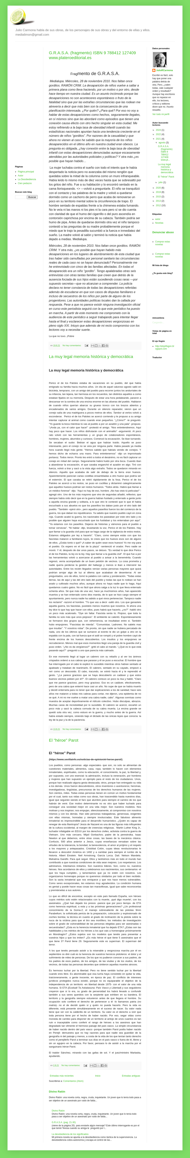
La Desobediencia (27, 179)
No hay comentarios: (72, 345)
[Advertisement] (26, 103)
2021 (159, 139)
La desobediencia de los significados (70, 1134)
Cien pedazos (25, 183)
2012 (159, 205)
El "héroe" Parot (63, 740)
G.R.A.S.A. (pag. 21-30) (64, 1122)
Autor (20, 175)
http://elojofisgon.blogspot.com (164, 347)
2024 (159, 130)
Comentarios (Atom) (73, 1081)
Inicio (97, 1076)
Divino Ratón (57, 1091)
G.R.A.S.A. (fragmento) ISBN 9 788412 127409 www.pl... (165, 153)
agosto (162, 142)
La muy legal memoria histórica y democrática (91, 356)
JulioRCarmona (164, 70)
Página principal (26, 171)
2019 (159, 192)
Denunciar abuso (163, 232)
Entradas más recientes (62, 1076)
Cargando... (158, 322)
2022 (159, 134)
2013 (159, 201)
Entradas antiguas (131, 1076)
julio (161, 182)
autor (157, 219)
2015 (159, 196)
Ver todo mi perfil (160, 114)
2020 (159, 187)
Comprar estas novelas (162, 243)
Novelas (159, 223)
